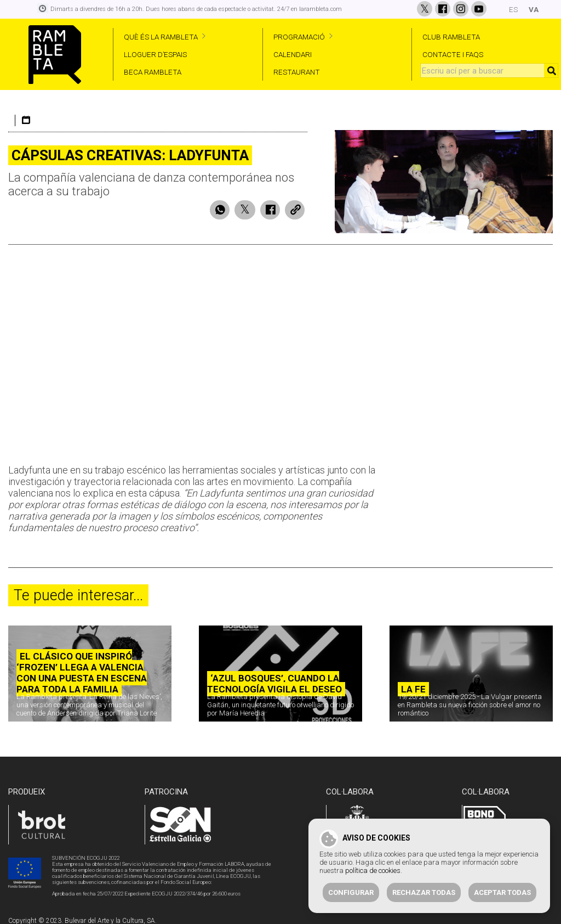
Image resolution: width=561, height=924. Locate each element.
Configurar (351, 892)
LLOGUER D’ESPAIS (155, 54)
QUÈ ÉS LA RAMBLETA (161, 36)
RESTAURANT (296, 71)
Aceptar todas (502, 892)
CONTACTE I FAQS (452, 54)
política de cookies (372, 870)
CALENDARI (292, 54)
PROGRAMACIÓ (299, 36)
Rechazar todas (423, 892)
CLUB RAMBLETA (451, 36)
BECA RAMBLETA (152, 71)
